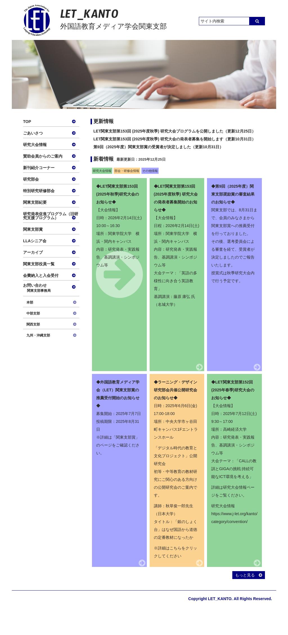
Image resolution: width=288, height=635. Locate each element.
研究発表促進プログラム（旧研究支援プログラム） (50, 216)
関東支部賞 (33, 229)
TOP (27, 122)
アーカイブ (33, 252)
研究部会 (31, 179)
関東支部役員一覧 (39, 264)
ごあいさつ (33, 133)
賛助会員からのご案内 (42, 156)
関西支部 (33, 324)
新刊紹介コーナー (39, 168)
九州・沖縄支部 (38, 335)
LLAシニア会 (34, 241)
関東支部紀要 (35, 202)
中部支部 (33, 313)
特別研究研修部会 (39, 191)
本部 (29, 302)
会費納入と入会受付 (40, 275)
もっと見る (248, 575)
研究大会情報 (35, 145)
